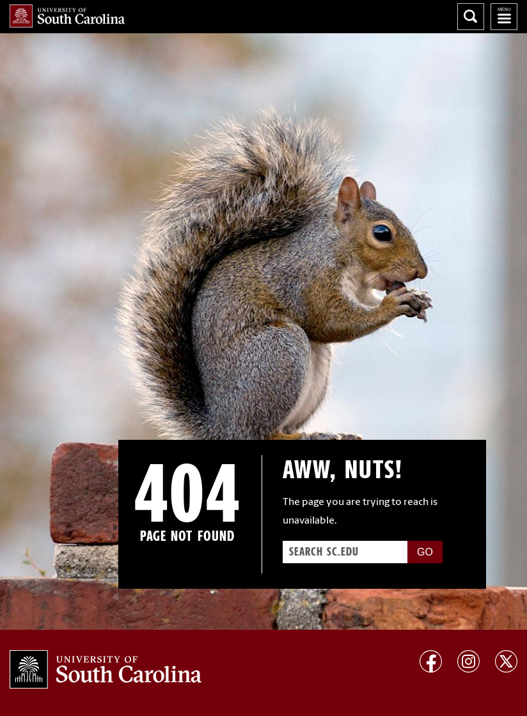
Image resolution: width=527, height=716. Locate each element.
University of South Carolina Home (67, 16)
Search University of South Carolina (470, 16)
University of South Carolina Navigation (504, 16)
